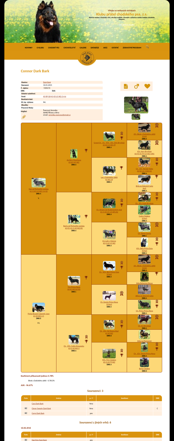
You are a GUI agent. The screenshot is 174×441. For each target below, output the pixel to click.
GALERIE (83, 7)
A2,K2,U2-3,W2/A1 (144, 130)
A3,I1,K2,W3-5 (74, 308)
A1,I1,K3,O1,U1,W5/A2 (109, 171)
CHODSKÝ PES (53, 7)
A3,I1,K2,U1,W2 (109, 203)
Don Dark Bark (37, 414)
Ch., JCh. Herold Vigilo (144, 128)
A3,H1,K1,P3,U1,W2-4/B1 (144, 113)
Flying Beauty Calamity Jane (39, 273)
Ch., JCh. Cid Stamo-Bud (109, 290)
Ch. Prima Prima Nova (144, 270)
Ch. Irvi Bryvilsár (144, 285)
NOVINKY (28, 7)
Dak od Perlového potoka (38, 148)
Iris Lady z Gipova (109, 200)
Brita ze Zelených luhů (144, 145)
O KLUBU (40, 7)
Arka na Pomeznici (144, 300)
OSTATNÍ (115, 7)
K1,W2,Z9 (109, 139)
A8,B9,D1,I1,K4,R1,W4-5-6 (116, 419)
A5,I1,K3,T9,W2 (109, 322)
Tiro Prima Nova (74, 247)
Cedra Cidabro (144, 176)
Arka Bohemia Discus (144, 243)
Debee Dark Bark (38, 424)
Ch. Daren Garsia (144, 193)
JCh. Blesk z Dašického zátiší (144, 94)
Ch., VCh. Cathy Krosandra (74, 305)
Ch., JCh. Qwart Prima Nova (144, 313)
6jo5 (144, 148)
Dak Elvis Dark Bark (39, 399)
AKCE (105, 7)
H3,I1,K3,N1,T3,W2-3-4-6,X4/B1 (116, 424)
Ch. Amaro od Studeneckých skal (109, 169)
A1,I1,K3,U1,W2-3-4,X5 (39, 151)
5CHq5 (144, 210)
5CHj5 (144, 96)
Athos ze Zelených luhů (144, 255)
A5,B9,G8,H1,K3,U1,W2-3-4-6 (54, 56)
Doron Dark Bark (38, 419)
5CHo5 (144, 178)
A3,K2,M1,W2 (74, 122)
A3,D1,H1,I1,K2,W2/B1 (74, 188)
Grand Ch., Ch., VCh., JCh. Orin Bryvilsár (109, 102)
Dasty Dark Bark (38, 409)
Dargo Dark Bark (38, 404)
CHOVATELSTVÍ (69, 7)
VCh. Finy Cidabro (109, 319)
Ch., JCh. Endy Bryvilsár (144, 163)
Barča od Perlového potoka (73, 185)
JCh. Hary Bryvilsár (144, 111)
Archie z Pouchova (74, 119)
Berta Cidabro (144, 328)
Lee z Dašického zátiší (109, 137)
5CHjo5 (109, 264)
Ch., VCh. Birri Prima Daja (109, 231)
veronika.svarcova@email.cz (59, 74)
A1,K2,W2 (109, 293)
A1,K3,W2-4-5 (38, 275)
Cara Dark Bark (37, 363)
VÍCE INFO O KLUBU (126, 25)
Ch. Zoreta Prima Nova (109, 262)
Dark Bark (47, 42)
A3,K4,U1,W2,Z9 (109, 104)
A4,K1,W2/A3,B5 (73, 249)
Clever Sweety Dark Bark (41, 368)
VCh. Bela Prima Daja (144, 208)
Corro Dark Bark (38, 373)
